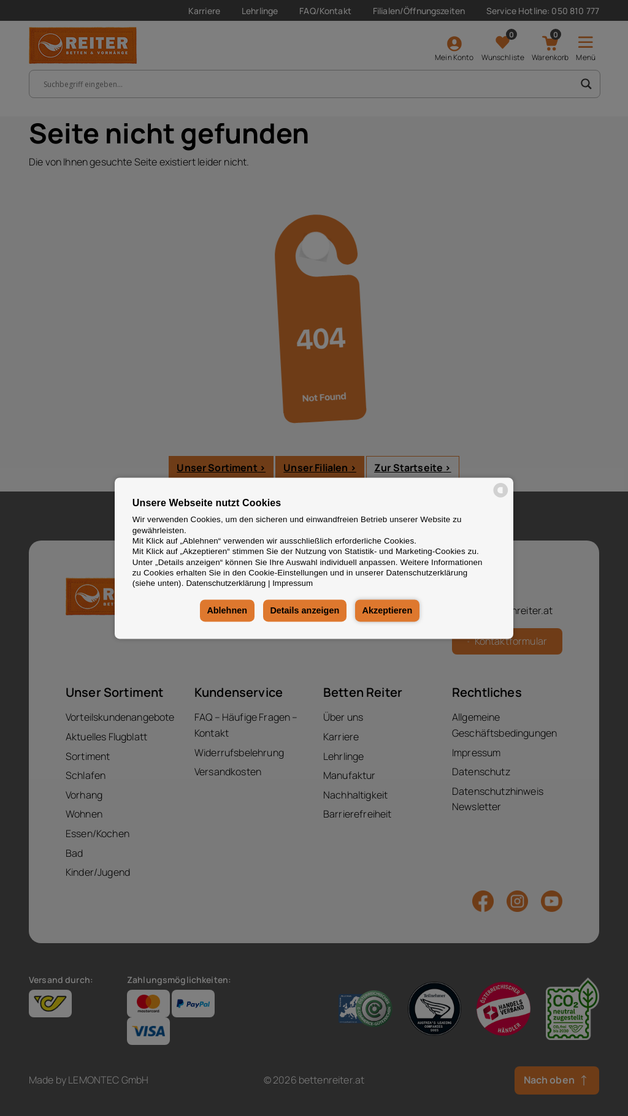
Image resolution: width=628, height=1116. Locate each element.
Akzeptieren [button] (387, 611)
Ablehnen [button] (227, 611)
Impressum (292, 583)
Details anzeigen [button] (304, 611)
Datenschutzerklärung (226, 583)
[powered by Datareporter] (500, 496)
